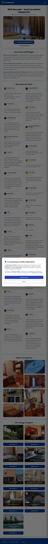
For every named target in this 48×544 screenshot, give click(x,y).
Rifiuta (24, 281)
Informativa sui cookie (37, 272)
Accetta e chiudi (24, 277)
